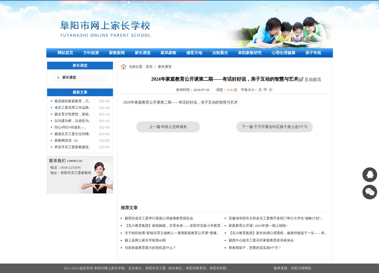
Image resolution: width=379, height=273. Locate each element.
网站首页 (65, 53)
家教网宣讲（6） (67, 140)
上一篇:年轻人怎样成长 (168, 127)
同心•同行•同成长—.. (70, 127)
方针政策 (91, 53)
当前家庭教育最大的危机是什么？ (150, 248)
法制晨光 (220, 53)
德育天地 (194, 53)
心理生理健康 (283, 53)
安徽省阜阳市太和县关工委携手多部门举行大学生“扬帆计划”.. (275, 218)
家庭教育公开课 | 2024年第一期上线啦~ (258, 226)
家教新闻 (117, 53)
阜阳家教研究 (250, 53)
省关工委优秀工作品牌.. (72, 108)
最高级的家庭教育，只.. (72, 101)
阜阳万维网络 (301, 268)
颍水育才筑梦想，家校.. (72, 114)
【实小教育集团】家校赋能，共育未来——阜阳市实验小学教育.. (173, 226)
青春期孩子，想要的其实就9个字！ (255, 248)
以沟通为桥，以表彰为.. (72, 121)
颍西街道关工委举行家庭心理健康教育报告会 (159, 218)
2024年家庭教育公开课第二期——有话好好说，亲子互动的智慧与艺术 (180, 102)
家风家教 (168, 53)
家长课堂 (143, 53)
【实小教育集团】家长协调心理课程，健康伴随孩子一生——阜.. (277, 233)
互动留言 (313, 79)
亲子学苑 (313, 53)
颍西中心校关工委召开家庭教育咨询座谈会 (261, 240)
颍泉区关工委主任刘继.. (72, 134)
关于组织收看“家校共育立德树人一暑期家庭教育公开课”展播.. (171, 233)
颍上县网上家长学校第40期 (145, 240)
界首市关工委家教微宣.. (72, 147)
